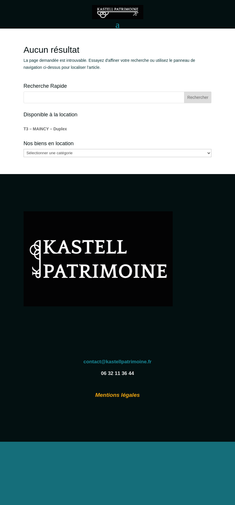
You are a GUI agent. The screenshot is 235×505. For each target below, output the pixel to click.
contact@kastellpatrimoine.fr (118, 361)
